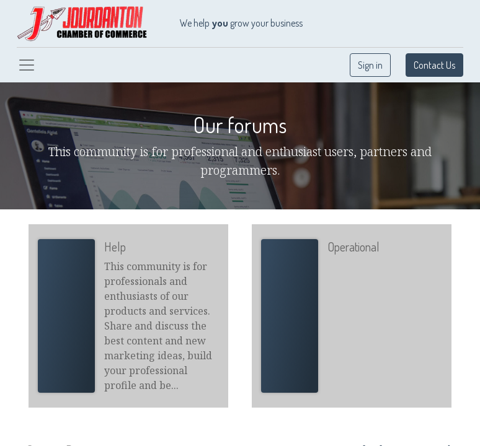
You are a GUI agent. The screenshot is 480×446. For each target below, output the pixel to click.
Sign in (370, 65)
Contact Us (434, 65)
